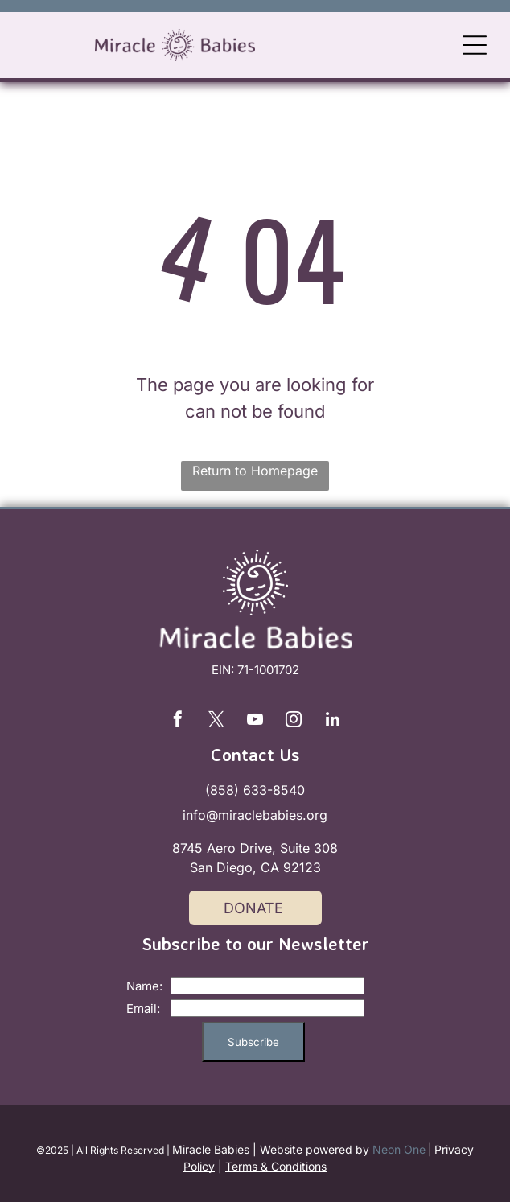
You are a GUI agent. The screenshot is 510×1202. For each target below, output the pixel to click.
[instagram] (294, 721)
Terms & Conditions (276, 1166)
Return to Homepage (255, 471)
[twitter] (216, 721)
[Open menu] (475, 45)
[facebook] (178, 721)
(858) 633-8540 (255, 790)
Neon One (399, 1149)
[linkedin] (332, 721)
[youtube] (255, 721)
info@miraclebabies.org (255, 815)
